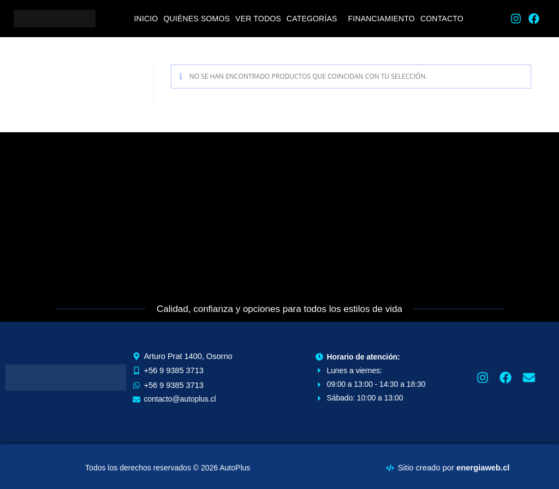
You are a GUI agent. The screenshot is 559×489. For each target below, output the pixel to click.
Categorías (312, 18)
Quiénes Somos (196, 18)
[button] (315, 18)
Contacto (441, 18)
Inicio (146, 18)
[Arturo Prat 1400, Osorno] (279, 214)
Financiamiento (381, 18)
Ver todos (258, 18)
